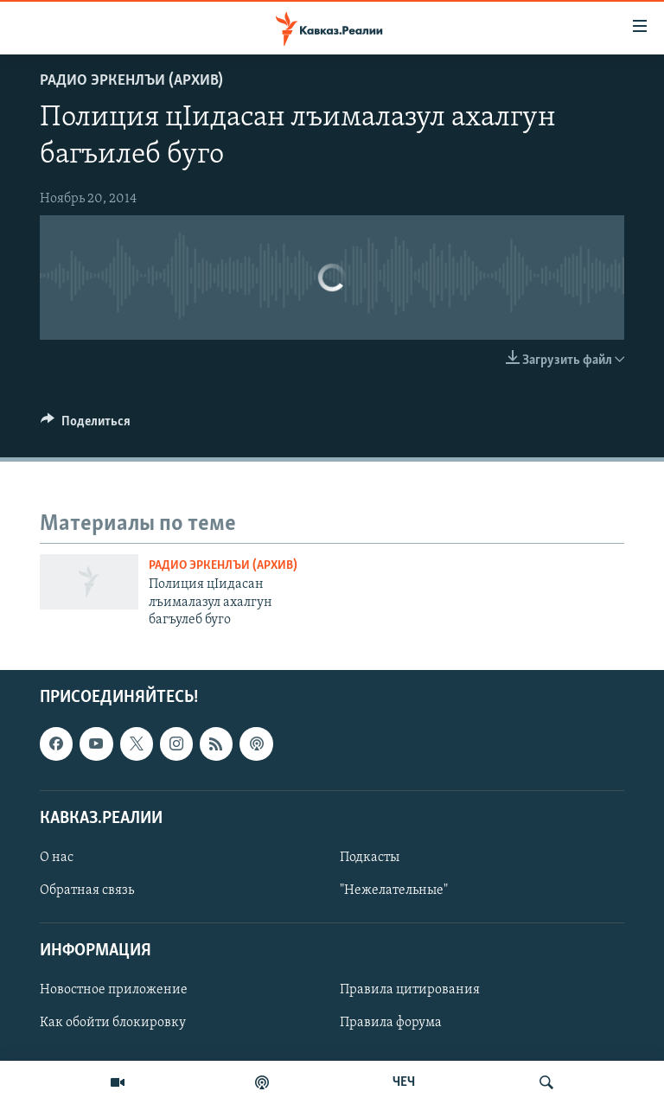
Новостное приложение (114, 990)
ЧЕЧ (404, 1082)
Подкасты (369, 858)
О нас (56, 858)
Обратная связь (87, 890)
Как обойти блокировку (113, 1023)
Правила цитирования (410, 990)
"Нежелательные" (394, 890)
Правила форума (391, 1023)
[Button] (86, 425)
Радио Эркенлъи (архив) (131, 81)
